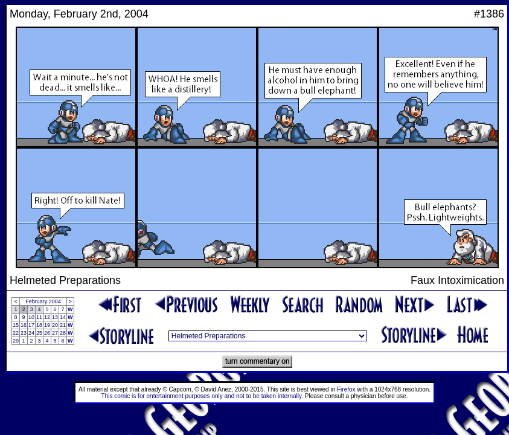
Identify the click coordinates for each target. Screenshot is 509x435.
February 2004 (43, 301)
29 (16, 341)
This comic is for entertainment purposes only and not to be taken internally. (202, 396)
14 (63, 317)
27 (55, 333)
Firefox (346, 389)
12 (47, 317)
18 (39, 325)
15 (16, 325)
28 (63, 333)
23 (24, 333)
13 (55, 317)
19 (47, 325)
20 (55, 325)
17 (31, 325)
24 (31, 333)
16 (24, 325)
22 (16, 333)
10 (31, 317)
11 (39, 317)
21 (63, 325)
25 (39, 333)
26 (47, 333)
